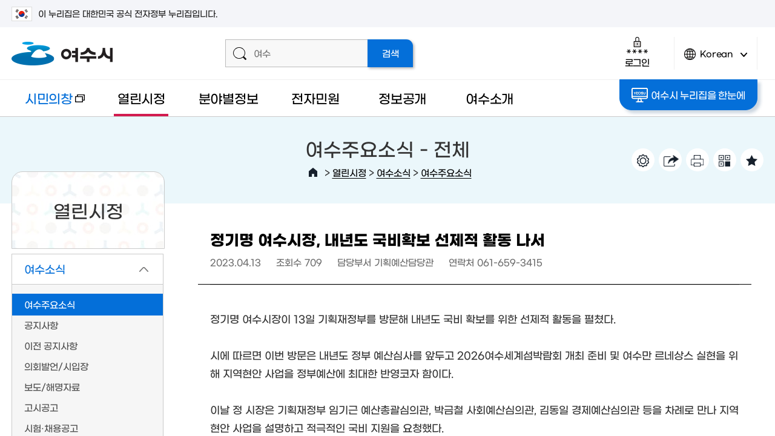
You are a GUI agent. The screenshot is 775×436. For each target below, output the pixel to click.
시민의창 (48, 103)
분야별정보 (229, 97)
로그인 (637, 52)
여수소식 (394, 172)
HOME (313, 173)
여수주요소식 (446, 172)
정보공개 (402, 97)
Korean (715, 59)
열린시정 (141, 97)
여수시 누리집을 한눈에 (688, 95)
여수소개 (489, 97)
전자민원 (315, 97)
